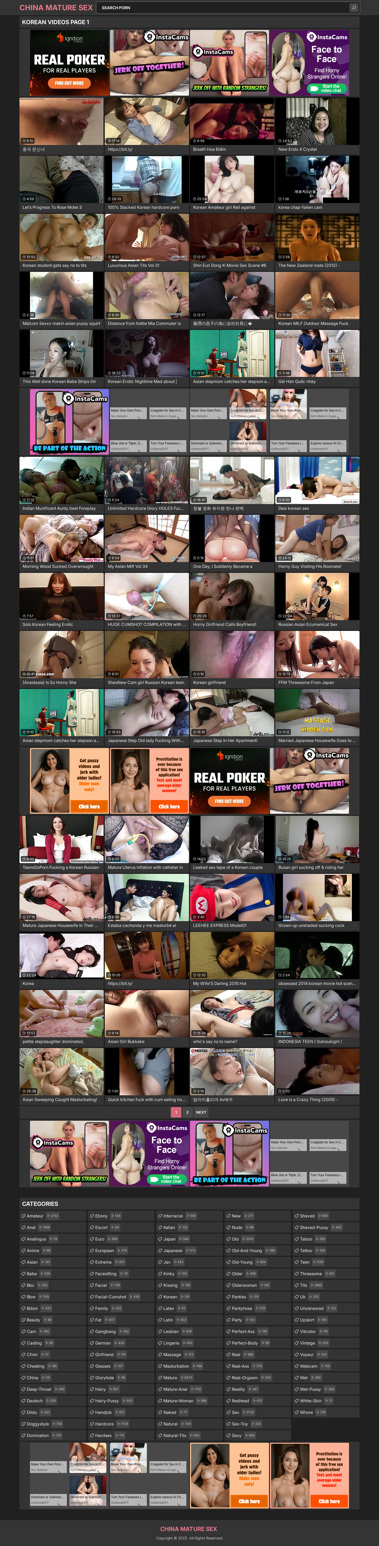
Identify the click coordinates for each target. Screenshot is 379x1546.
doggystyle (45, 1424)
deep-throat (46, 1389)
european (111, 1250)
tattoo (313, 1250)
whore (313, 1412)
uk (310, 1297)
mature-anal (182, 1389)
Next (201, 1112)
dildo (39, 1412)
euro (107, 1239)
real (243, 1354)
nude (243, 1227)
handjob (110, 1412)
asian (39, 1262)
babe (39, 1274)
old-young (249, 1262)
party (244, 1320)
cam (39, 1331)
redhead (247, 1401)
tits (311, 1285)
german (110, 1343)
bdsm (39, 1308)
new (243, 1216)
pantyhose (249, 1308)
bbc (38, 1285)
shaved (314, 1216)
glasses (109, 1366)
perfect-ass (250, 1331)
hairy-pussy (114, 1401)
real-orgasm (252, 1378)
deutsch (42, 1401)
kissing (177, 1285)
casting (40, 1343)
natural (177, 1424)
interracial (180, 1216)
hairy (107, 1389)
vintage (315, 1343)
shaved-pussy (321, 1227)
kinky (175, 1274)
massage (179, 1354)
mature (178, 1378)
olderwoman (251, 1285)
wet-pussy (318, 1389)
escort (107, 1227)
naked (176, 1412)
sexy (244, 1435)
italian (176, 1227)
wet (311, 1378)
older (244, 1274)
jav (173, 1262)
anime (39, 1250)
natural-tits (182, 1435)
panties (246, 1297)
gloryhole (110, 1378)
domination (44, 1435)
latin (175, 1320)
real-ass (247, 1366)
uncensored (318, 1308)
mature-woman (185, 1401)
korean (176, 1297)
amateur (43, 1216)
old (243, 1239)
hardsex (110, 1435)
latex (175, 1308)
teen (312, 1262)
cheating (42, 1366)
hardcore (112, 1424)
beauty (40, 1320)
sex (243, 1412)
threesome (318, 1274)
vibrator (314, 1331)
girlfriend (111, 1354)
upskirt (314, 1320)
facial (108, 1285)
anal (39, 1227)
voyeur (314, 1354)
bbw (38, 1297)
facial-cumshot (118, 1297)
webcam (315, 1366)
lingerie (178, 1343)
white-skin (316, 1401)
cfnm (38, 1354)
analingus (42, 1239)
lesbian (178, 1331)
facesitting (112, 1274)
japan (176, 1239)
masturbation (183, 1366)
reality (245, 1389)
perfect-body (251, 1343)
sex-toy (247, 1424)
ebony (108, 1216)
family (108, 1308)
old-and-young (254, 1250)
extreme (110, 1262)
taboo (313, 1239)
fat (105, 1320)
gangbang (112, 1331)
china (39, 1378)
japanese (180, 1250)
